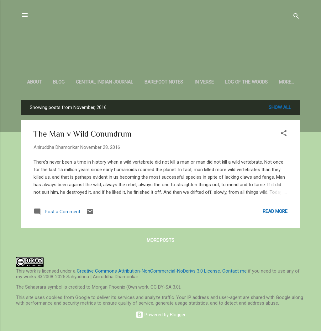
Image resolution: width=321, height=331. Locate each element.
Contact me (234, 271)
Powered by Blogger (161, 314)
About (34, 82)
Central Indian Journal (104, 82)
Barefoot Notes (164, 82)
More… (286, 82)
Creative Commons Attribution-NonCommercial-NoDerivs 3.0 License (148, 271)
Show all (280, 107)
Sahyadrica (160, 44)
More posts (160, 240)
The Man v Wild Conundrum (82, 133)
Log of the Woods (246, 82)
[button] (283, 134)
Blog (59, 82)
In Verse (204, 82)
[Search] (296, 17)
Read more (275, 211)
